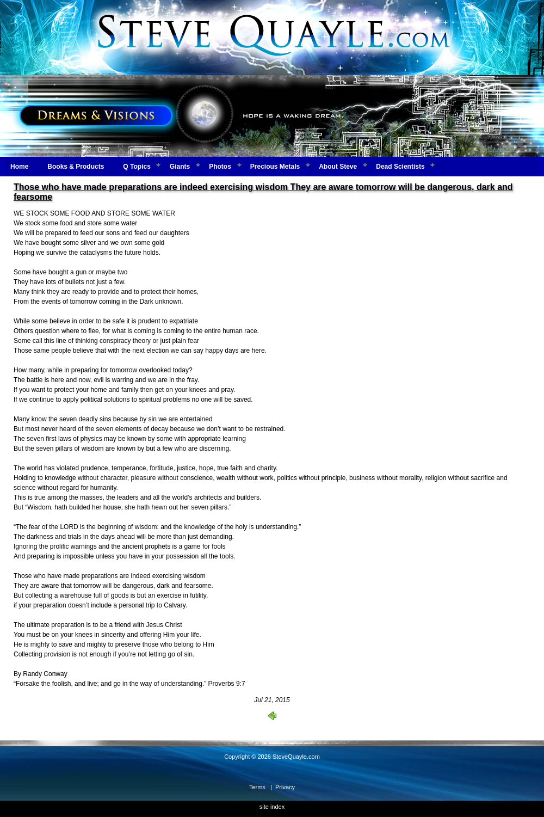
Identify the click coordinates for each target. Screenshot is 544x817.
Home (19, 166)
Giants (180, 166)
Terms (257, 787)
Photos (220, 166)
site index (272, 806)
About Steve (338, 166)
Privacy (285, 787)
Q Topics (136, 166)
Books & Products (75, 166)
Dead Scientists (400, 166)
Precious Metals (275, 166)
